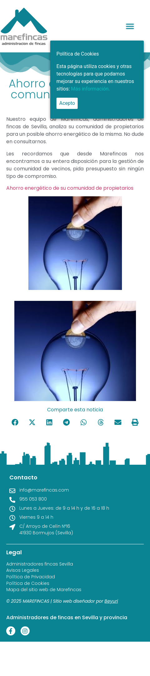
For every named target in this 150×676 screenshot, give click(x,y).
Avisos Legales (22, 570)
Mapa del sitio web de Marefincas (43, 590)
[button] (133, 26)
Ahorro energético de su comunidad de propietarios (69, 188)
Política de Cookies (27, 583)
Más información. (90, 89)
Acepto (67, 103)
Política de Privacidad (30, 577)
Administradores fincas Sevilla (39, 564)
